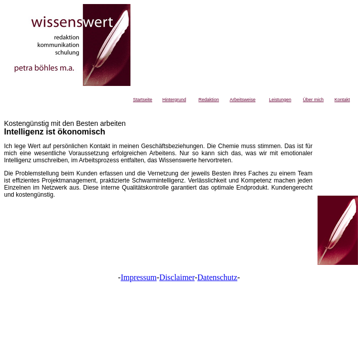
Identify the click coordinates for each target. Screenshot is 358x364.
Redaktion (209, 99)
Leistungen (280, 99)
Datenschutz (217, 277)
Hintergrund (174, 99)
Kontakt (342, 99)
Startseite (142, 99)
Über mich (313, 99)
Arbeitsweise (242, 99)
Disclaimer (177, 277)
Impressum (139, 277)
